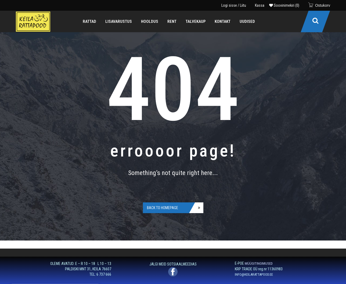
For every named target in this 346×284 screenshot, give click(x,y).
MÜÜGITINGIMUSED (259, 263)
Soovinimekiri (284, 5)
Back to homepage (162, 208)
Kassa (259, 5)
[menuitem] (89, 21)
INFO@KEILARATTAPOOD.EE (254, 274)
